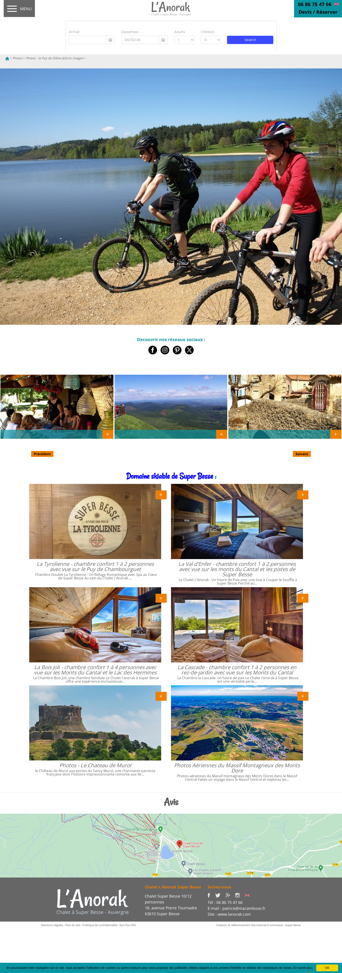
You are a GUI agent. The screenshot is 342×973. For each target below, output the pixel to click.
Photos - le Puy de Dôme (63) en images (54, 58)
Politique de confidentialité (99, 925)
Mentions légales (52, 925)
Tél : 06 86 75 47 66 (225, 902)
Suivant (302, 454)
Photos (17, 58)
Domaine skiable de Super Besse (169, 476)
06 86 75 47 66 (315, 4)
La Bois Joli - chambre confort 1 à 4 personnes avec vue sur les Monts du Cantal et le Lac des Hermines (95, 669)
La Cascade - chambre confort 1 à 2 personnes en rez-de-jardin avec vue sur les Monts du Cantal (237, 669)
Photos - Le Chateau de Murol (95, 765)
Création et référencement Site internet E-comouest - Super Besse (258, 925)
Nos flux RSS (128, 925)
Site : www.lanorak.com (229, 914)
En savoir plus (303, 968)
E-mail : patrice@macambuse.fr (236, 908)
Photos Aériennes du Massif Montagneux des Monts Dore (237, 768)
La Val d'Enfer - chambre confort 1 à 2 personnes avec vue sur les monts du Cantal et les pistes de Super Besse (237, 569)
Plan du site (72, 925)
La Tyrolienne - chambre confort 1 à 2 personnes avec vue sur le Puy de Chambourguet (95, 566)
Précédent (42, 454)
